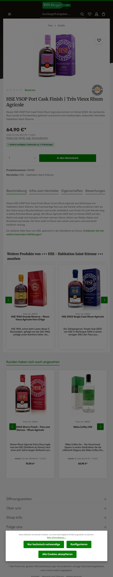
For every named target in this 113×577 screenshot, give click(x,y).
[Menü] (9, 14)
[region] (56, 57)
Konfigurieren (78, 544)
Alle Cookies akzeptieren (57, 554)
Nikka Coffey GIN (83, 413)
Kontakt (36, 567)
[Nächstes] (104, 288)
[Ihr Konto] (95, 14)
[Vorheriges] (8, 288)
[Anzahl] (22, 153)
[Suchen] (80, 14)
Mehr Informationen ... (56, 537)
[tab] (16, 185)
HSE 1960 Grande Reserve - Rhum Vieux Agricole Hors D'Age (30, 304)
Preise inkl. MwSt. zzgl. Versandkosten (26, 132)
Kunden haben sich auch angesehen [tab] (32, 348)
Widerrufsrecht (73, 567)
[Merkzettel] (88, 14)
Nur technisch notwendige (44, 544)
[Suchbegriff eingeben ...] (59, 14)
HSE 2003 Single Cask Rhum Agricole (83, 303)
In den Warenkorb (67, 152)
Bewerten (30, 90)
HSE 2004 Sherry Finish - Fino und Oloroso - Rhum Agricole (30, 415)
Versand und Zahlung (53, 567)
